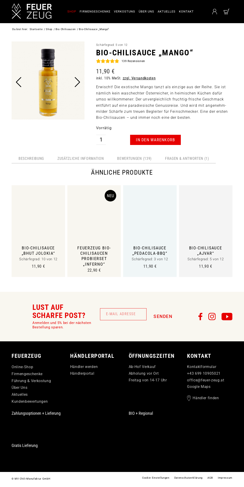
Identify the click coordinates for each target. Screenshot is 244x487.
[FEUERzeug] (32, 11)
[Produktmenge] (101, 140)
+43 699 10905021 (204, 374)
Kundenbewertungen (30, 402)
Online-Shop (22, 368)
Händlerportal (82, 374)
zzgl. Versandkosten (139, 78)
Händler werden (84, 368)
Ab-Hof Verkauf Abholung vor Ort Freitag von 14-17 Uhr (148, 374)
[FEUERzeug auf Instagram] (212, 317)
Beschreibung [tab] (31, 158)
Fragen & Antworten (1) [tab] (187, 158)
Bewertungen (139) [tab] (134, 158)
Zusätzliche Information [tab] (80, 158)
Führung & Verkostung (31, 382)
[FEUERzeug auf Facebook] (200, 317)
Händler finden (206, 399)
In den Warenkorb (155, 139)
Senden (162, 317)
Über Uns (19, 388)
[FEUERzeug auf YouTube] (227, 317)
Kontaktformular (201, 368)
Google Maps (198, 388)
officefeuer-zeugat (205, 381)
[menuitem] (73, 11)
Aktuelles (20, 395)
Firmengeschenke (27, 375)
